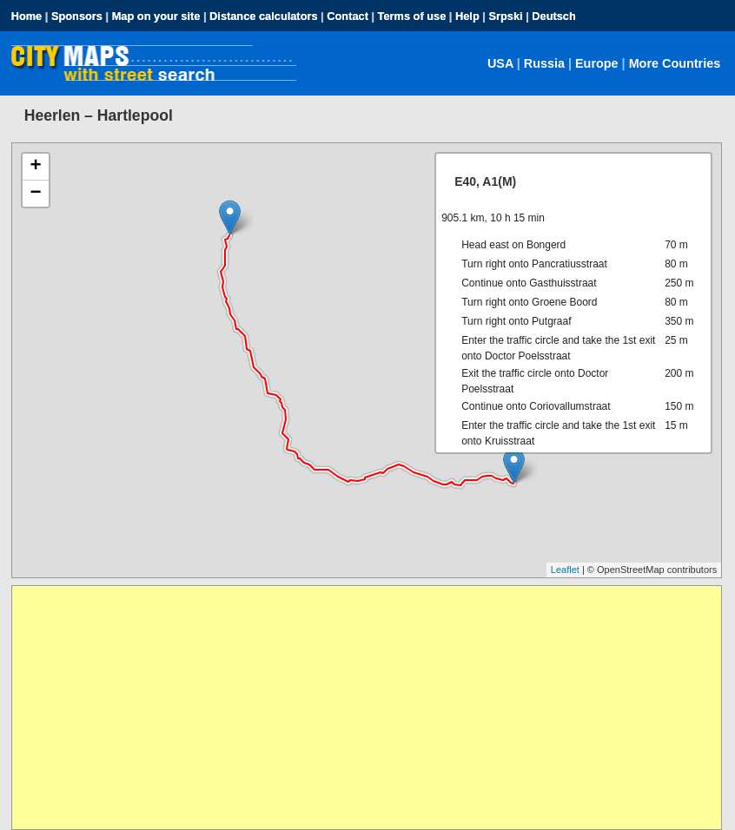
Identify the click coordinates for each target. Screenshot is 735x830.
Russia (544, 63)
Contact (347, 16)
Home (27, 16)
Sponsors (77, 16)
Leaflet (565, 569)
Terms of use (412, 16)
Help (467, 16)
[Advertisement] (367, 707)
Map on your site (156, 16)
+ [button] (36, 167)
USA (500, 63)
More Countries (675, 63)
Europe (597, 63)
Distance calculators (263, 16)
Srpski (505, 16)
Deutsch (554, 16)
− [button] (36, 194)
